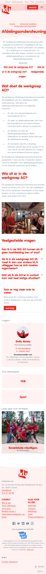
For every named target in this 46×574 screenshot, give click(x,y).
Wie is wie (6, 503)
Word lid (32, 7)
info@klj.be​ (6, 490)
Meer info (30, 550)
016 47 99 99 (8, 493)
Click (32, 2)
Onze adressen (9, 505)
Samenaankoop (17, 2)
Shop (27, 2)
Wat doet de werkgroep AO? (18, 67)
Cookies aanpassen (10, 562)
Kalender (32, 505)
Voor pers (6, 508)
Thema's (12, 24)
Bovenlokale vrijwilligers (28, 24)
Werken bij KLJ (9, 511)
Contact (7, 2)
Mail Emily (10, 308)
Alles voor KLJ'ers (33, 501)
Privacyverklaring (36, 517)
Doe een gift (40, 2)
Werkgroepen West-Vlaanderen (25, 26)
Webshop (32, 511)
